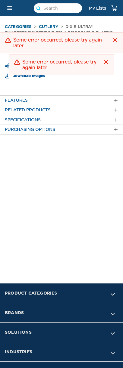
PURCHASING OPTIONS (61, 129)
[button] (9, 8)
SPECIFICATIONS (61, 120)
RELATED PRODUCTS (61, 110)
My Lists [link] (97, 8)
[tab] (61, 100)
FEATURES (61, 100)
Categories (18, 26)
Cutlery (48, 26)
